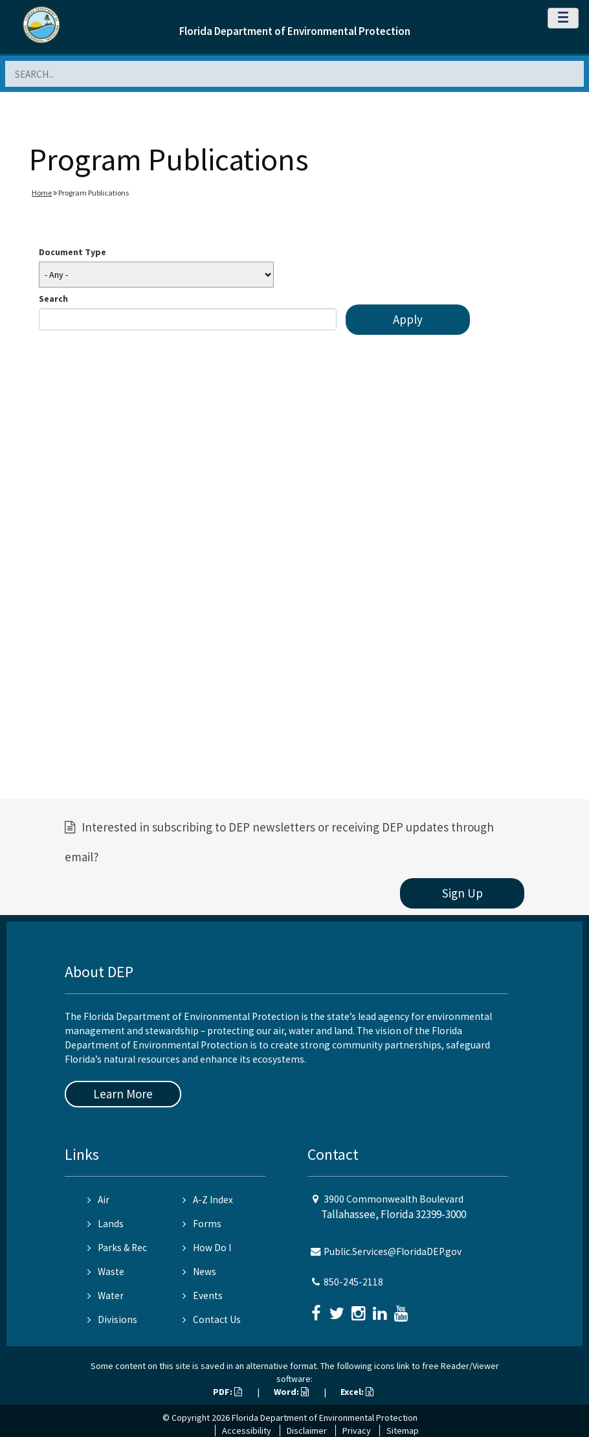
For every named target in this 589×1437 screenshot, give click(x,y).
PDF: (227, 1391)
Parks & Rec (117, 1247)
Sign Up (462, 893)
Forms (202, 1223)
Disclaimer (307, 1430)
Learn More (123, 1094)
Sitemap (402, 1430)
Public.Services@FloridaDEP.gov (392, 1251)
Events (203, 1295)
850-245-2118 (353, 1282)
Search (53, 298)
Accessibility (246, 1430)
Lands (105, 1223)
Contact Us (212, 1319)
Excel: (356, 1391)
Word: (291, 1391)
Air (98, 1200)
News (199, 1271)
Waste (105, 1271)
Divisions (112, 1319)
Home (42, 193)
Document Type (72, 252)
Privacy (356, 1430)
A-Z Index (208, 1200)
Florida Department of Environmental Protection (294, 31)
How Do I (207, 1247)
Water (105, 1295)
